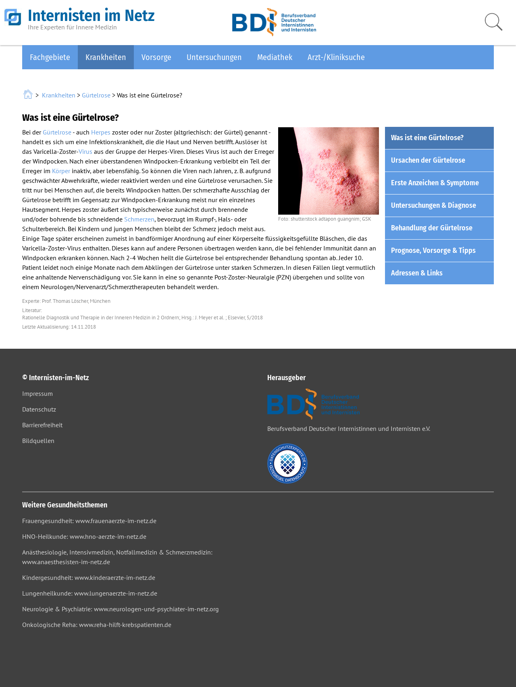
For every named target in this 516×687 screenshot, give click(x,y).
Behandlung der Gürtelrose (431, 227)
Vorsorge (156, 57)
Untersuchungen (214, 57)
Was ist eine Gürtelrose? (427, 137)
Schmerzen (139, 219)
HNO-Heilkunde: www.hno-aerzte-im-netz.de (84, 536)
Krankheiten (105, 57)
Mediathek (274, 57)
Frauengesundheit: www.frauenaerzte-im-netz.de (89, 521)
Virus (85, 151)
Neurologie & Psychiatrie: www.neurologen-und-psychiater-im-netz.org (120, 609)
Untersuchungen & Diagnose (433, 205)
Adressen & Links (417, 273)
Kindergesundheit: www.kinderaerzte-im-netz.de (88, 577)
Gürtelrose (96, 95)
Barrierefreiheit (42, 425)
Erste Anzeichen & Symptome (435, 182)
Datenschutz (39, 409)
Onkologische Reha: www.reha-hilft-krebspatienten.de (96, 625)
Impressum (37, 393)
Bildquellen (38, 441)
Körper (61, 171)
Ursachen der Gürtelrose (428, 160)
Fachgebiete (50, 57)
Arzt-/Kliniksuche (336, 57)
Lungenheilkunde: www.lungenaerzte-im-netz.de (89, 593)
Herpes (100, 132)
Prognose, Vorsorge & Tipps (433, 250)
